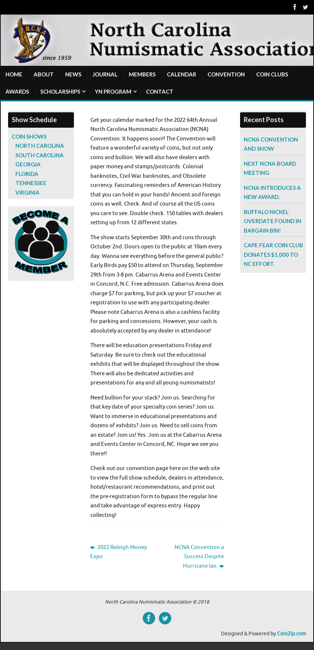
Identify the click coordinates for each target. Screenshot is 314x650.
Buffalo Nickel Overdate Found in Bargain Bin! (272, 221)
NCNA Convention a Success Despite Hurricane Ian (199, 557)
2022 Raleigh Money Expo (118, 552)
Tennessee (30, 183)
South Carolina (39, 155)
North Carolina (39, 145)
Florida (26, 173)
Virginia (27, 192)
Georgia (28, 164)
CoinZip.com (291, 634)
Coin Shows (29, 136)
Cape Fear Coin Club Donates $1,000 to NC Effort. (273, 254)
